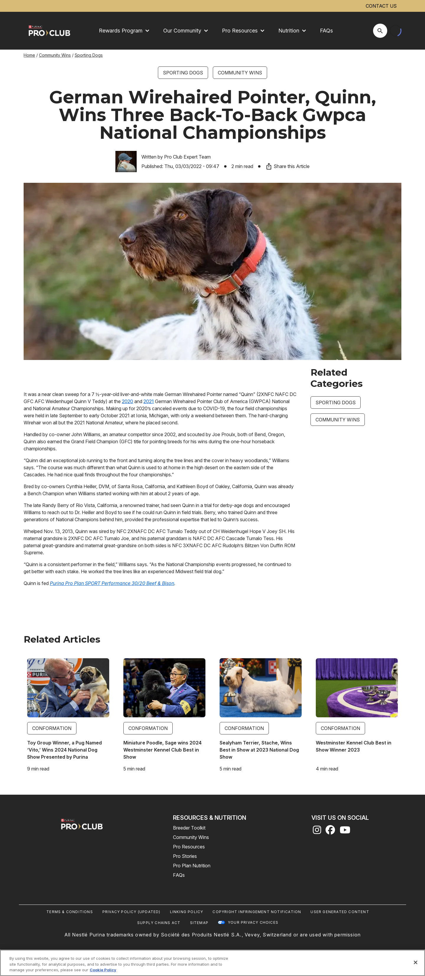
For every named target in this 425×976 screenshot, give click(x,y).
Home (29, 55)
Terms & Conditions (69, 912)
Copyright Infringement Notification (256, 912)
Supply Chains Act (158, 922)
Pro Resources (189, 847)
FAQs (326, 30)
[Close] (415, 962)
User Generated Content (339, 912)
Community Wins (55, 55)
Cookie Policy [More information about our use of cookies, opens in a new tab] (103, 969)
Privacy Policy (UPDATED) (131, 912)
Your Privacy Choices (253, 922)
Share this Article (287, 166)
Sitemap (199, 922)
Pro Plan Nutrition (191, 866)
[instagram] (317, 832)
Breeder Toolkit (189, 828)
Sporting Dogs (89, 55)
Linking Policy (186, 912)
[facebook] (330, 832)
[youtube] (345, 832)
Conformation (51, 728)
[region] (212, 963)
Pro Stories (185, 856)
